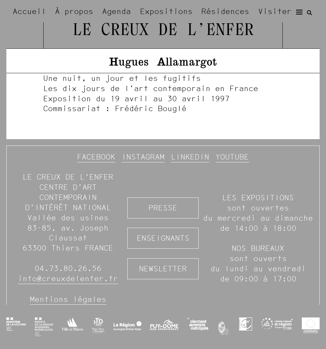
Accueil (29, 11)
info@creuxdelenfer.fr (68, 278)
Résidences (225, 11)
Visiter (275, 11)
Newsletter (163, 268)
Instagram (143, 156)
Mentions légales (68, 299)
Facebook (96, 156)
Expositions (166, 11)
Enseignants (163, 238)
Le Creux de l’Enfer (163, 30)
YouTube (232, 156)
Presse (163, 207)
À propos (74, 11)
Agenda (116, 11)
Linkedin (190, 156)
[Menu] (299, 12)
